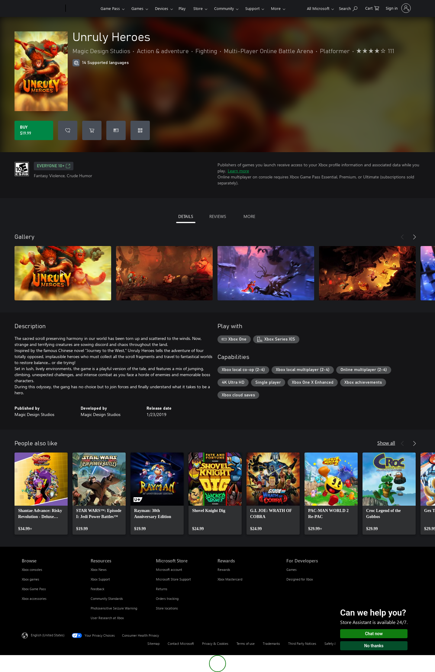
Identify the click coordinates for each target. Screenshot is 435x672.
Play (182, 8)
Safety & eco (333, 643)
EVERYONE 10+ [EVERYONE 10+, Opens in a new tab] (53, 166)
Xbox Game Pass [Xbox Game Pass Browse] (34, 589)
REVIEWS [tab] (217, 216)
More (276, 8)
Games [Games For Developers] (291, 569)
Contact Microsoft (181, 643)
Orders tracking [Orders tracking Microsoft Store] (167, 598)
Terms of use (246, 643)
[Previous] (402, 237)
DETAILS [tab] (185, 216)
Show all (386, 443)
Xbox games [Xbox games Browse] (30, 579)
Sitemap (153, 643)
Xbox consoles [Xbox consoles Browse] (32, 569)
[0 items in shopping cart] (372, 8)
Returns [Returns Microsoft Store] (161, 589)
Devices (161, 8)
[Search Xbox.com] (348, 7)
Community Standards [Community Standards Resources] (107, 598)
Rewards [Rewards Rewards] (224, 569)
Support (252, 8)
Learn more (238, 171)
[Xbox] (82, 8)
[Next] (414, 237)
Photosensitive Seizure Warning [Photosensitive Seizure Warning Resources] (114, 608)
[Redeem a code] (140, 130)
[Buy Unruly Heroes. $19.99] (33, 130)
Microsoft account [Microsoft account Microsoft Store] (169, 569)
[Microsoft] (42, 8)
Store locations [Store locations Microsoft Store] (167, 608)
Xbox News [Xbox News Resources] (99, 569)
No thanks (374, 645)
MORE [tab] (249, 216)
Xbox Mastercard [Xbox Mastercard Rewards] (230, 579)
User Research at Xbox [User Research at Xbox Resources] (107, 618)
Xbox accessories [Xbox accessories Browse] (34, 598)
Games (137, 8)
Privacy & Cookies (215, 643)
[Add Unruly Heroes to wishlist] (67, 130)
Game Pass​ (110, 8)
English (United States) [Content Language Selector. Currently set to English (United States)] (47, 635)
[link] (41, 494)
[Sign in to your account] (397, 8)
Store (198, 8)
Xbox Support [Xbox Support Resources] (100, 579)
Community (224, 8)
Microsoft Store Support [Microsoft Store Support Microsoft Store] (173, 579)
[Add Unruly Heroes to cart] (92, 130)
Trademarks (271, 643)
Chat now (374, 633)
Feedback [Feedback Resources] (97, 589)
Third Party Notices (302, 643)
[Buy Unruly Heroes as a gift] (116, 130)
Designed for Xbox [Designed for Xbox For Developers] (299, 579)
